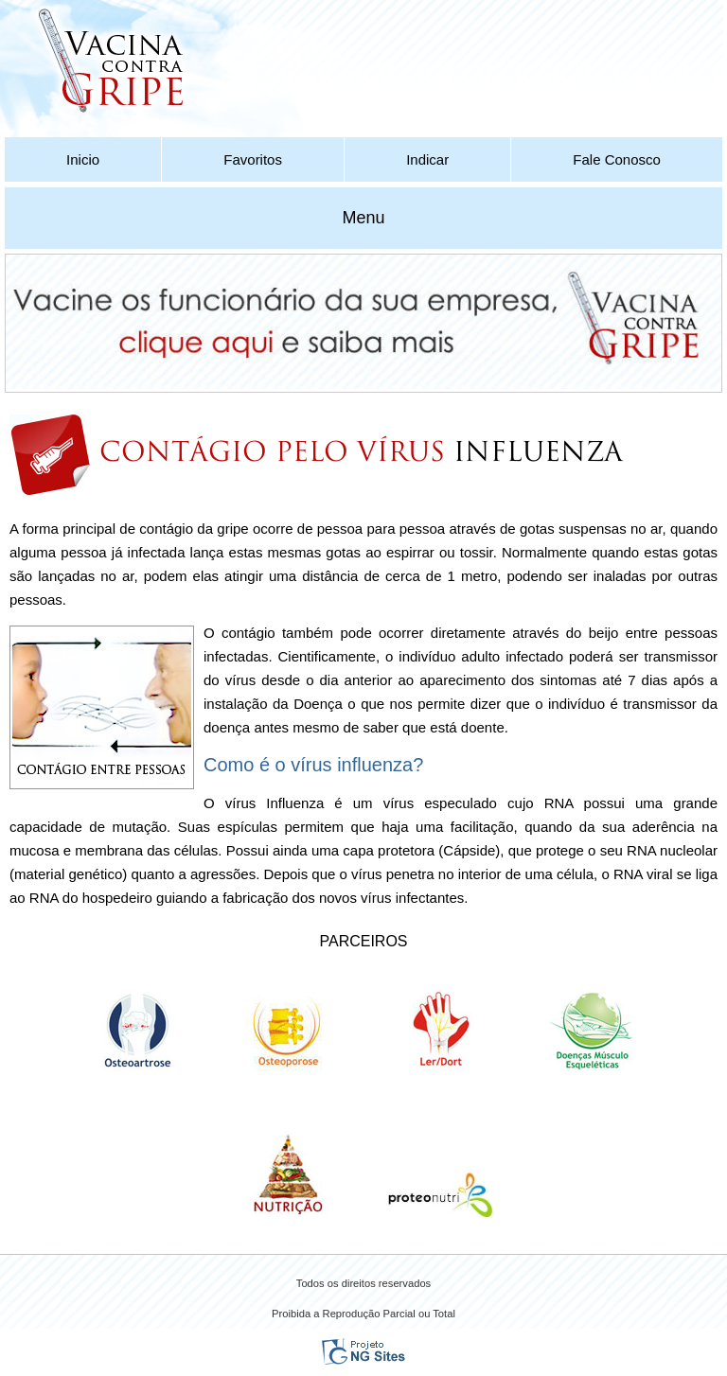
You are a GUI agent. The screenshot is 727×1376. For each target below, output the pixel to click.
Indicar (427, 159)
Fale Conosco (617, 159)
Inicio (82, 159)
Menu (363, 217)
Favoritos (252, 159)
